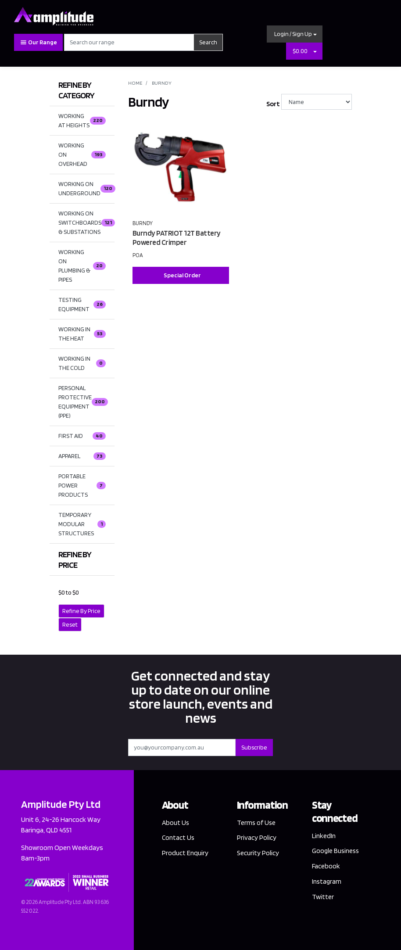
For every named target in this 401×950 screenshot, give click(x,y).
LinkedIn (324, 836)
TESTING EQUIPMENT (82, 304)
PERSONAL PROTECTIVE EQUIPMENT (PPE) (83, 401)
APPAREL (82, 456)
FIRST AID (82, 436)
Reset (70, 624)
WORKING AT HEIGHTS (82, 120)
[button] (295, 34)
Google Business (336, 851)
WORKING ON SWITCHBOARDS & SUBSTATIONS (86, 222)
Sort (272, 104)
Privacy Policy (256, 838)
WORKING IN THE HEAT (82, 334)
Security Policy (258, 853)
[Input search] (129, 42)
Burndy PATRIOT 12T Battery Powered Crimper (176, 238)
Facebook (326, 866)
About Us (176, 822)
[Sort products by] (316, 102)
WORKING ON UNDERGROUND (86, 188)
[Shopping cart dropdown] (315, 51)
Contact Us (178, 838)
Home (135, 82)
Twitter (323, 897)
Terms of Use (256, 822)
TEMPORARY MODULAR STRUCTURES (82, 524)
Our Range (38, 42)
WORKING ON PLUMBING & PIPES (82, 265)
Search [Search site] (208, 42)
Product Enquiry (185, 853)
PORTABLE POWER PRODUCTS (82, 485)
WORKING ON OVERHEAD (82, 154)
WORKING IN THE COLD (82, 363)
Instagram (327, 882)
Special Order (182, 275)
